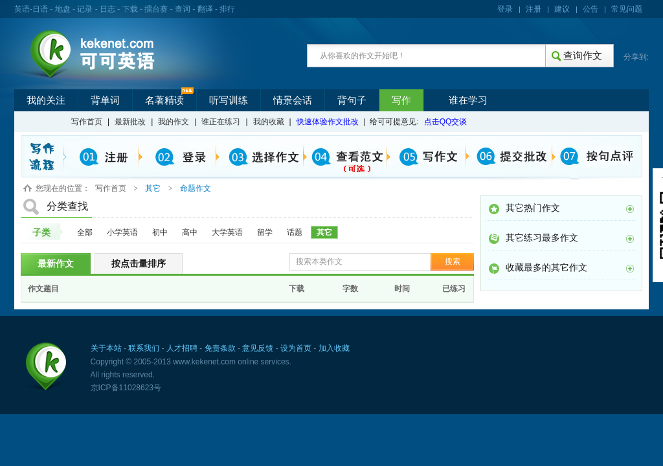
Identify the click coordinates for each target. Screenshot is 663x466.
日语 (40, 9)
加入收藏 (334, 348)
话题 (294, 232)
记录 (85, 9)
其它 (324, 232)
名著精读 (164, 100)
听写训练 (228, 100)
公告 (590, 9)
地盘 (63, 9)
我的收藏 (268, 121)
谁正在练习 (220, 121)
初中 (160, 232)
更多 (630, 209)
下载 (130, 9)
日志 (107, 9)
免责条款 (220, 348)
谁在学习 (468, 100)
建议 (562, 9)
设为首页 (295, 348)
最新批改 (130, 121)
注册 (533, 9)
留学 (265, 232)
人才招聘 (181, 348)
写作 (401, 100)
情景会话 (292, 100)
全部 (85, 232)
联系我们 (143, 348)
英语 (22, 9)
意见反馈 (257, 348)
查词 (182, 9)
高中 (189, 232)
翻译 (205, 9)
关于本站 (106, 348)
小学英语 (122, 232)
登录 (505, 9)
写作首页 (86, 121)
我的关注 (46, 100)
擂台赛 (156, 9)
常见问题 (626, 9)
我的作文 (173, 121)
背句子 (351, 100)
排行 (227, 9)
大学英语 (227, 232)
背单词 (105, 100)
